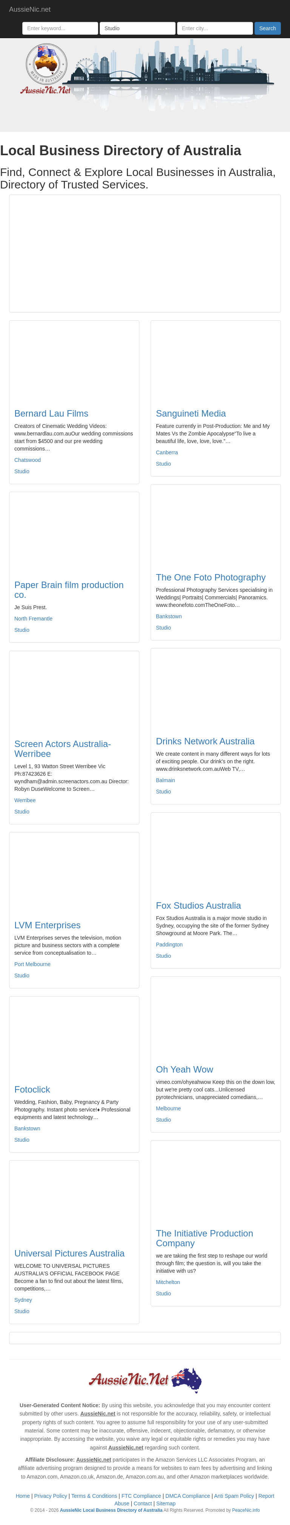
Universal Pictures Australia (69, 1253)
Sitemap (166, 1503)
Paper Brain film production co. (68, 590)
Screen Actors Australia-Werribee (62, 749)
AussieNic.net (30, 9)
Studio (21, 471)
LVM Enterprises (47, 925)
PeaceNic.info (246, 1510)
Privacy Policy (50, 1496)
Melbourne (168, 1108)
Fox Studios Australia (198, 905)
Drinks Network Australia (205, 741)
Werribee (25, 800)
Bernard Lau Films (51, 413)
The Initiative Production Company (204, 1238)
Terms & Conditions (94, 1496)
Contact (143, 1503)
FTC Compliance (141, 1496)
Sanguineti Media (191, 413)
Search (267, 28)
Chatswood (27, 460)
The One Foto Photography (211, 577)
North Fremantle (33, 619)
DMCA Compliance (187, 1496)
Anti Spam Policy (234, 1496)
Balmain (165, 780)
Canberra (167, 452)
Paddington (169, 945)
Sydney (23, 1300)
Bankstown (169, 616)
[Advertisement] (145, 253)
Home (23, 1496)
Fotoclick (32, 1089)
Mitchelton (168, 1282)
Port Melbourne (32, 964)
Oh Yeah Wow (184, 1069)
